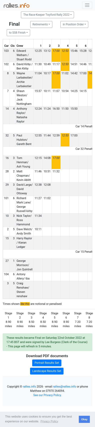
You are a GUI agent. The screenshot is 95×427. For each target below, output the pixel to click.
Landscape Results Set (46, 371)
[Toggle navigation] (87, 5)
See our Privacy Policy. (47, 395)
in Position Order (73, 24)
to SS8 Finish (17, 32)
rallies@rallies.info (64, 386)
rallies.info (29, 386)
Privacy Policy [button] (49, 421)
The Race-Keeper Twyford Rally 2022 (46, 14)
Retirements (40, 24)
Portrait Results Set (47, 362)
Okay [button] (84, 419)
